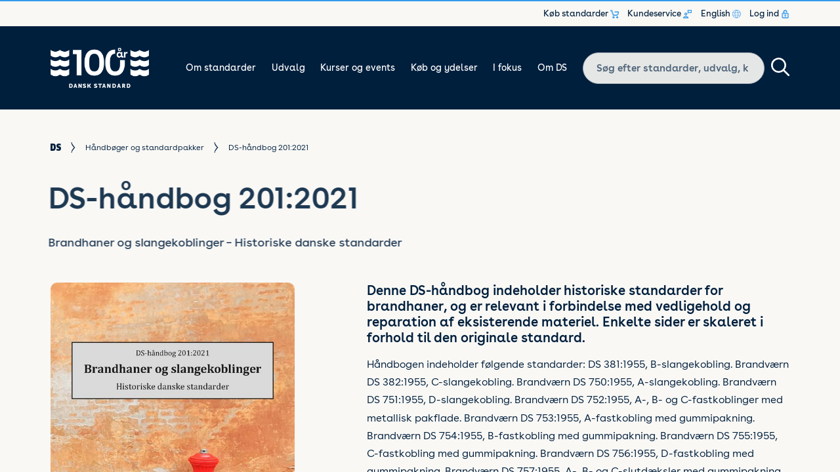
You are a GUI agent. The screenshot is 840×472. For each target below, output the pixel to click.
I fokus (507, 67)
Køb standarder (581, 13)
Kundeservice (659, 13)
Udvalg (288, 67)
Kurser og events (357, 67)
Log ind (769, 13)
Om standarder (221, 67)
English (721, 13)
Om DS (552, 67)
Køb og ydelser (444, 67)
